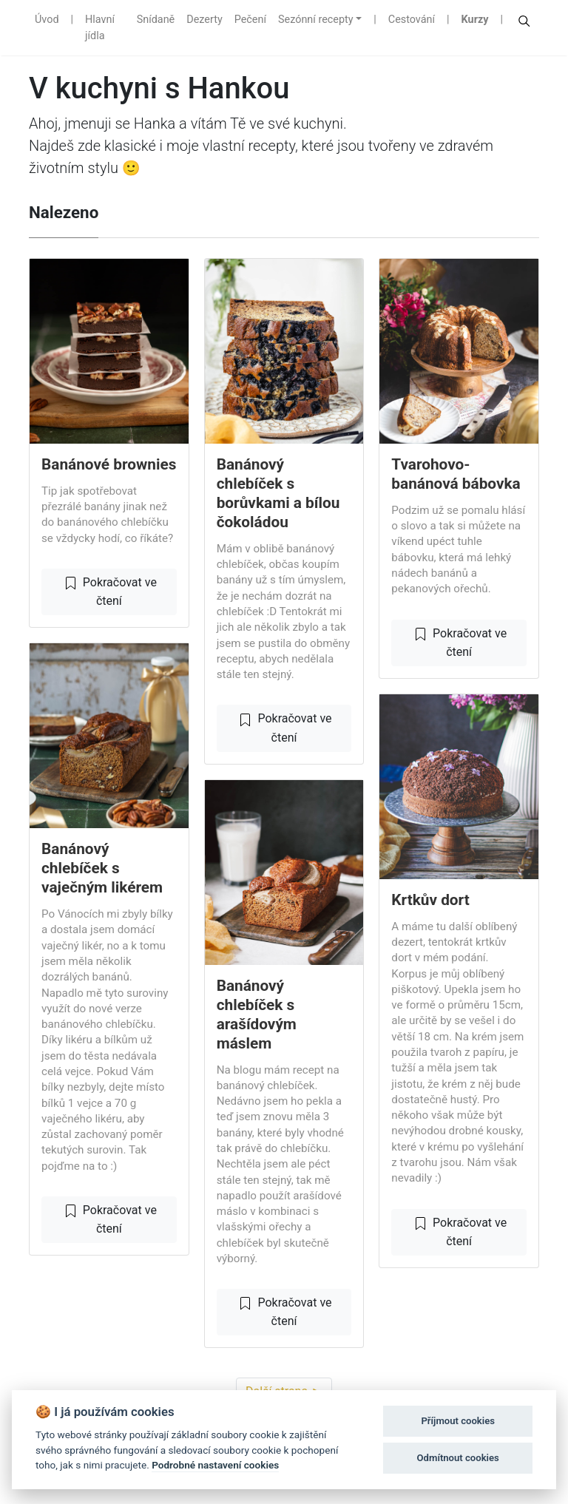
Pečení (250, 19)
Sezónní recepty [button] (316, 19)
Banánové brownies (108, 464)
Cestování (411, 19)
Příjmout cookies (458, 1420)
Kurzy (475, 19)
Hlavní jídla (100, 27)
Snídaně (156, 19)
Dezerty (204, 19)
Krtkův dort (430, 900)
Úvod (47, 19)
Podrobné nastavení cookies (215, 1465)
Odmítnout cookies (458, 1457)
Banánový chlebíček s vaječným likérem (102, 868)
